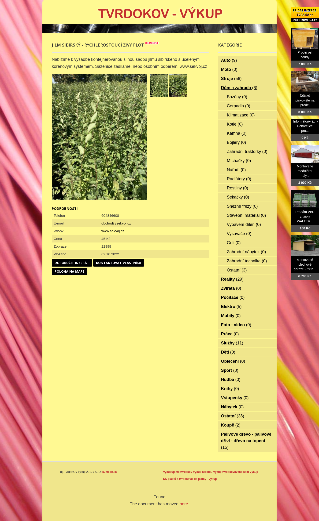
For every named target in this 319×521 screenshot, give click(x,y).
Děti (228, 352)
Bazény (237, 96)
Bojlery (236, 142)
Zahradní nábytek (246, 252)
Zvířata (231, 288)
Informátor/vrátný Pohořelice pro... (305, 126)
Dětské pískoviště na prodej (305, 100)
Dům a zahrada (239, 87)
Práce (230, 334)
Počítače (233, 297)
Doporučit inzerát (72, 262)
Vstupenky (235, 397)
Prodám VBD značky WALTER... (305, 216)
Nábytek (232, 407)
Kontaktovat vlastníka (118, 262)
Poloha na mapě (70, 271)
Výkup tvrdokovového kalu (231, 472)
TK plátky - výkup (205, 479)
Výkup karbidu (202, 472)
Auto (229, 60)
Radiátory (239, 179)
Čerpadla (238, 106)
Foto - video (236, 324)
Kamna (237, 133)
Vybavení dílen (244, 224)
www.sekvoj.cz (112, 231)
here (184, 504)
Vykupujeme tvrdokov (177, 472)
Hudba (231, 379)
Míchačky (239, 160)
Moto (229, 69)
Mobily (231, 315)
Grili (234, 242)
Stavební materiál (246, 215)
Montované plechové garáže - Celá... (305, 264)
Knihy (230, 388)
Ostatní (237, 270)
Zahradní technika (247, 261)
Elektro (231, 306)
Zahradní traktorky (247, 151)
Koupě (231, 425)
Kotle (235, 124)
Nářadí (236, 169)
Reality (232, 279)
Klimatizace (241, 115)
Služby (232, 343)
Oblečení (233, 361)
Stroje (231, 78)
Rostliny (237, 188)
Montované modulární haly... (305, 170)
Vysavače (239, 233)
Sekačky (238, 197)
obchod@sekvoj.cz (116, 223)
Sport (229, 370)
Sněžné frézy (242, 206)
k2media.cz (109, 472)
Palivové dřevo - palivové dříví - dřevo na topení (246, 441)
